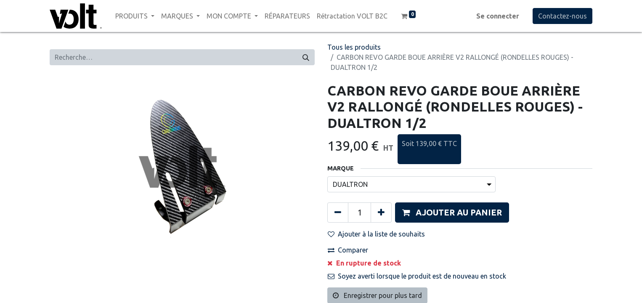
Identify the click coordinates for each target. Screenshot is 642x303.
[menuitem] (287, 16)
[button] (452, 212)
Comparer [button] (348, 250)
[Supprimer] (337, 212)
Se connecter (497, 16)
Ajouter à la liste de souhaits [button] (376, 234)
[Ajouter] (381, 212)
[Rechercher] (306, 57)
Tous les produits (354, 47)
